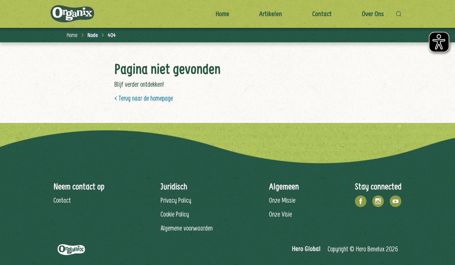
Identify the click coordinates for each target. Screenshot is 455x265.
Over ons (373, 13)
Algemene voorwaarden (186, 228)
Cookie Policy (174, 214)
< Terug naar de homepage (143, 98)
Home (222, 13)
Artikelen (270, 13)
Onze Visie (280, 214)
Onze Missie (282, 200)
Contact (322, 13)
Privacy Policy (175, 200)
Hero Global (306, 248)
